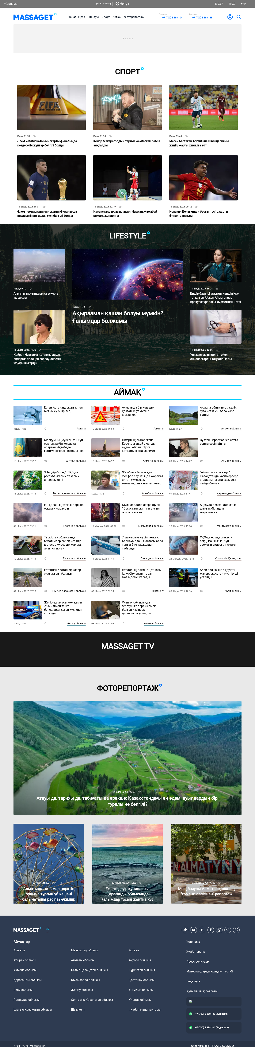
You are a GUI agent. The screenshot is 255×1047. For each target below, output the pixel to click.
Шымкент (157, 591)
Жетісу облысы (76, 623)
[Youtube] (194, 930)
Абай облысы (233, 591)
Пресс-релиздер (197, 961)
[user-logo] (230, 17)
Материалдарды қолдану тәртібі (209, 971)
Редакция (193, 981)
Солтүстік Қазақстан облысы (92, 1000)
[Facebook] (211, 930)
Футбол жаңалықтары (145, 1009)
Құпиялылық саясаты (202, 991)
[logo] (35, 16)
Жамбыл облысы (153, 493)
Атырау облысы (231, 461)
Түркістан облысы (74, 558)
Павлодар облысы (152, 558)
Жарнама (10, 4)
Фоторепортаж (134, 17)
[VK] (202, 930)
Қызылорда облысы (151, 526)
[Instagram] (219, 930)
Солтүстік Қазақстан (228, 558)
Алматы (159, 428)
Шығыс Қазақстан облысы (69, 591)
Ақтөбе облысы (76, 461)
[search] (238, 17)
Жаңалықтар (76, 17)
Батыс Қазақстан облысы (69, 493)
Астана (81, 428)
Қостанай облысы (74, 526)
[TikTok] (185, 930)
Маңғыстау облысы (229, 526)
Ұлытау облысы (154, 623)
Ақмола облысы (231, 428)
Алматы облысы (153, 461)
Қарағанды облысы (229, 493)
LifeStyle (93, 17)
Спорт (106, 17)
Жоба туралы (196, 951)
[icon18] (47, 930)
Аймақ (116, 17)
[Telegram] (228, 930)
